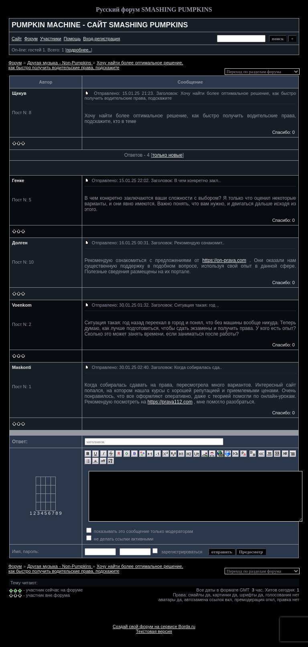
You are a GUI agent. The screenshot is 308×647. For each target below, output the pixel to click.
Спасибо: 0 (283, 132)
